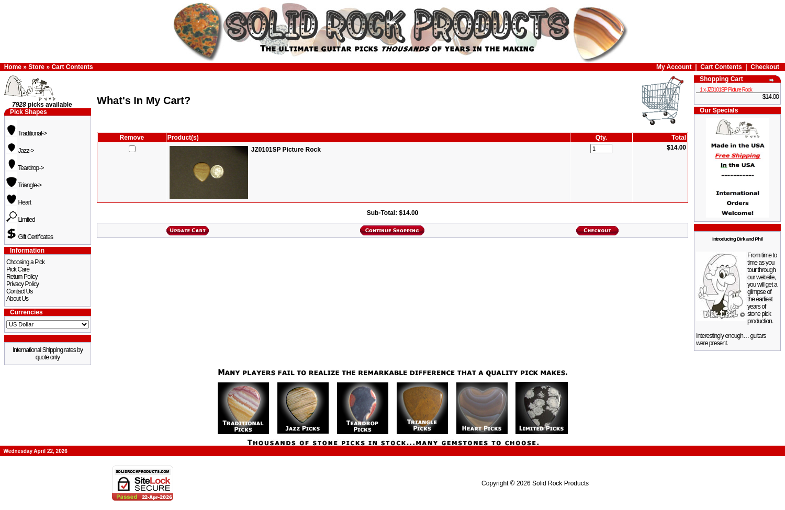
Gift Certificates (29, 237)
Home (12, 67)
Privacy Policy (22, 284)
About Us (17, 298)
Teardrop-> (25, 168)
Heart (18, 202)
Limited (20, 219)
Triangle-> (23, 185)
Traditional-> (26, 133)
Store (36, 67)
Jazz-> (20, 150)
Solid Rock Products (560, 483)
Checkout (764, 67)
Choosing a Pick (25, 262)
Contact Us (19, 291)
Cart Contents (72, 67)
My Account (674, 67)
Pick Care (17, 269)
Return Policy (22, 276)
